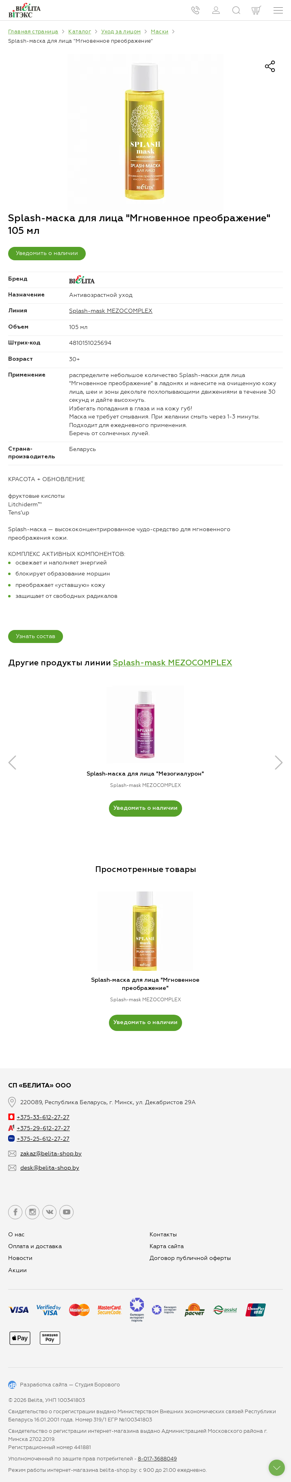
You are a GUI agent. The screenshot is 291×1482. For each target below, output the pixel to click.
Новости (20, 1258)
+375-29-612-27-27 (39, 1128)
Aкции (17, 1270)
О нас (16, 1234)
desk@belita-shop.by (49, 1167)
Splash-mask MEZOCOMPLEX (110, 310)
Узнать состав (35, 636)
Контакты (163, 1234)
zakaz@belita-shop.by (51, 1153)
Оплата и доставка (35, 1246)
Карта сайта (167, 1246)
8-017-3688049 (157, 1459)
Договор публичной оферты (190, 1258)
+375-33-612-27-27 (38, 1117)
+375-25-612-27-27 (38, 1138)
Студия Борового (97, 1385)
